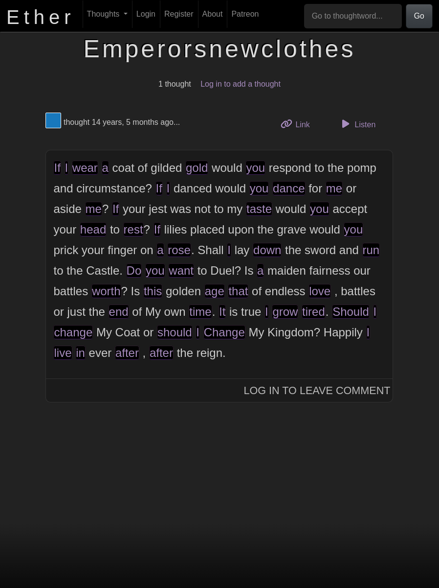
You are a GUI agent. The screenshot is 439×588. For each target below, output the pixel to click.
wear (85, 167)
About (212, 14)
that (238, 291)
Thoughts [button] (104, 14)
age (214, 291)
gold (197, 167)
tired (313, 311)
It (222, 311)
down (267, 250)
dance (289, 188)
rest (133, 229)
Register (179, 14)
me (334, 188)
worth (106, 291)
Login (145, 14)
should (174, 332)
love (319, 291)
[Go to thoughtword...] (353, 16)
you (255, 167)
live (62, 352)
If (57, 167)
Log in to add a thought (240, 84)
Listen (356, 124)
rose (179, 250)
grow (285, 311)
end (119, 311)
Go (419, 16)
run (371, 250)
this (153, 291)
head (93, 229)
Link (298, 123)
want (181, 270)
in (80, 352)
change (73, 332)
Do (134, 270)
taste (259, 208)
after (127, 352)
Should (350, 311)
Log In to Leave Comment (317, 390)
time (200, 311)
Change (224, 332)
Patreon (245, 14)
